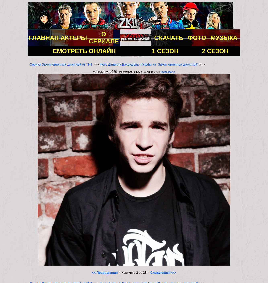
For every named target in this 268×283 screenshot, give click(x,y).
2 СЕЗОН (215, 51)
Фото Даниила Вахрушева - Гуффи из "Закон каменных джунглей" (149, 64)
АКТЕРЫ (73, 37)
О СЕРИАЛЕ (104, 38)
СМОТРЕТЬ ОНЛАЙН (84, 51)
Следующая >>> (163, 272)
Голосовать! (168, 71)
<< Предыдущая (105, 272)
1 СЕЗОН (165, 51)
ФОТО (197, 37)
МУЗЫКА (224, 37)
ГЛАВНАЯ (44, 37)
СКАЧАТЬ (168, 37)
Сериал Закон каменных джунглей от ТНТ (61, 64)
